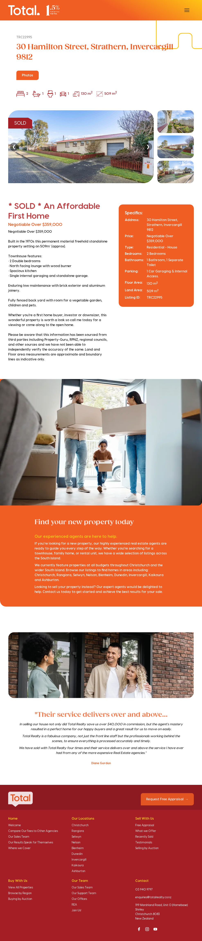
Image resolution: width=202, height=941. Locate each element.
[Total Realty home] (33, 10)
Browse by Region (20, 893)
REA (74, 904)
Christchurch (80, 825)
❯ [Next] (148, 146)
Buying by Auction (20, 899)
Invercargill (79, 859)
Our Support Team (84, 893)
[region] (101, 146)
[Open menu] (186, 10)
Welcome (14, 825)
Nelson (76, 842)
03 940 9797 (144, 889)
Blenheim (78, 848)
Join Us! (76, 910)
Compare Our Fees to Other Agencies (33, 831)
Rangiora (78, 831)
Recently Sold (144, 836)
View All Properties (20, 887)
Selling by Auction (147, 848)
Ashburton (78, 871)
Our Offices (79, 899)
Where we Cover (19, 848)
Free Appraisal (144, 825)
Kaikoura (78, 865)
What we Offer (145, 831)
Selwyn (76, 836)
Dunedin (77, 854)
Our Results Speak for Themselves (30, 842)
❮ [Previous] (14, 146)
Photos (27, 75)
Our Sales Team (18, 836)
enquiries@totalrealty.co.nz (153, 897)
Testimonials (143, 842)
